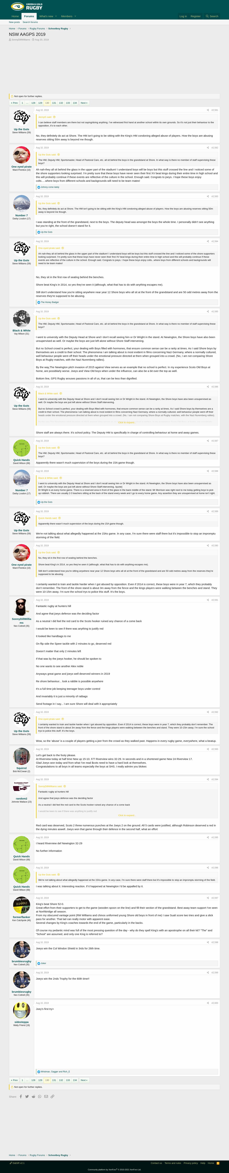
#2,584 (214, 241)
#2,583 (214, 196)
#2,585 (214, 311)
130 (47, 103)
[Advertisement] (114, 68)
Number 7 (21, 215)
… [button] (27, 103)
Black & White (21, 330)
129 (40, 103)
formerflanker (21, 917)
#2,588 (214, 471)
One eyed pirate (21, 166)
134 (75, 103)
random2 (21, 798)
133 (68, 103)
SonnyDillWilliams (21, 39)
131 (54, 103)
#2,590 (214, 545)
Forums (29, 16)
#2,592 (214, 712)
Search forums (30, 22)
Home (15, 16)
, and (55, 1071)
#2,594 (214, 779)
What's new (46, 16)
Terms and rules (173, 1163)
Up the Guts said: (47, 154)
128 (33, 103)
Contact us (156, 1163)
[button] (56, 16)
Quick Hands (21, 459)
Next (83, 103)
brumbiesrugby (21, 961)
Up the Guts (21, 129)
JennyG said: (45, 117)
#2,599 (214, 972)
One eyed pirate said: (49, 248)
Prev (15, 103)
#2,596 (214, 867)
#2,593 (214, 749)
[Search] (212, 16)
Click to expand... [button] (127, 422)
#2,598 (214, 942)
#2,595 (214, 837)
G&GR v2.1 (17, 1163)
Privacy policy (191, 1163)
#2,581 (214, 110)
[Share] (208, 110)
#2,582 (214, 147)
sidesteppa (21, 1021)
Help (203, 1163)
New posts (14, 22)
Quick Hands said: (47, 518)
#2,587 (214, 441)
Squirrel (21, 768)
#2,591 (214, 600)
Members (66, 16)
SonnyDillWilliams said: (50, 786)
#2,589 (214, 511)
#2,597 (214, 898)
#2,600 (214, 1003)
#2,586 (214, 387)
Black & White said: (48, 393)
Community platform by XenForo (114, 1170)
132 (61, 103)
